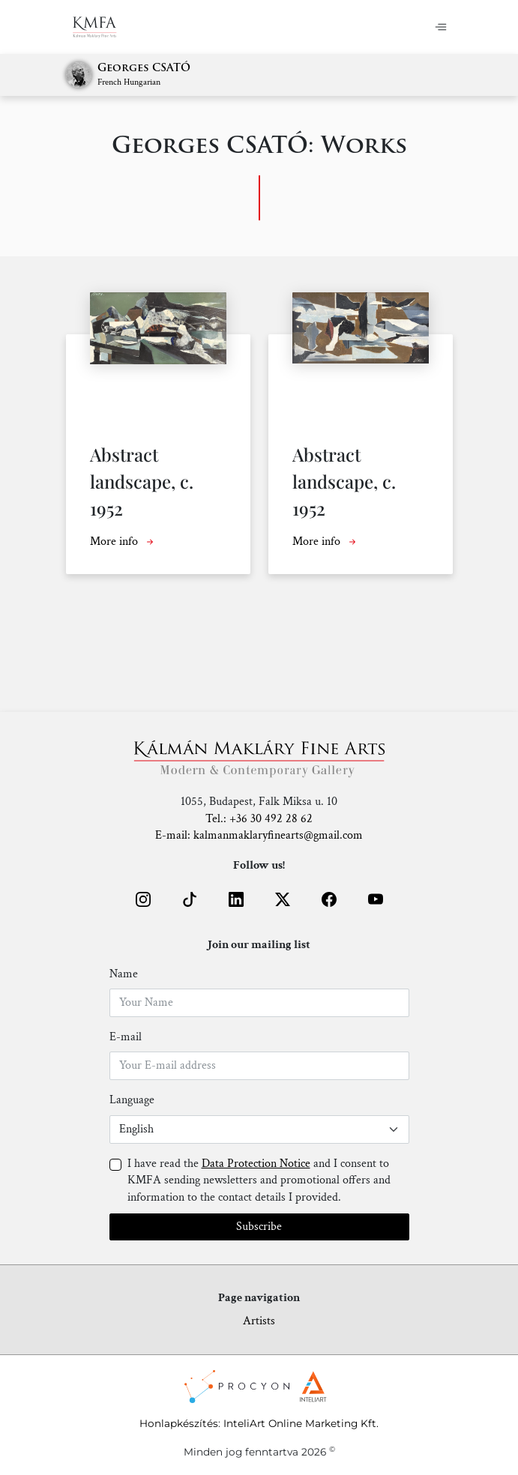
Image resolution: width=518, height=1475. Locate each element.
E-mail (125, 1037)
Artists (259, 1321)
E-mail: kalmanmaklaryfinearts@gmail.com (259, 835)
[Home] (95, 27)
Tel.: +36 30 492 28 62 (259, 819)
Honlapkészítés (178, 1423)
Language (131, 1100)
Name (123, 974)
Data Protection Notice (256, 1163)
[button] (143, 899)
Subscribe (259, 1226)
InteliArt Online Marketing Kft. (301, 1423)
